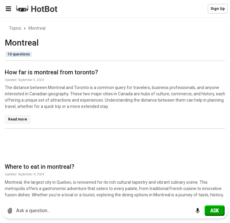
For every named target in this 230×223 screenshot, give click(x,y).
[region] (115, 108)
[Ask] (215, 210)
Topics (15, 28)
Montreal (37, 28)
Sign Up (218, 8)
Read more (17, 119)
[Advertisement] (114, 146)
